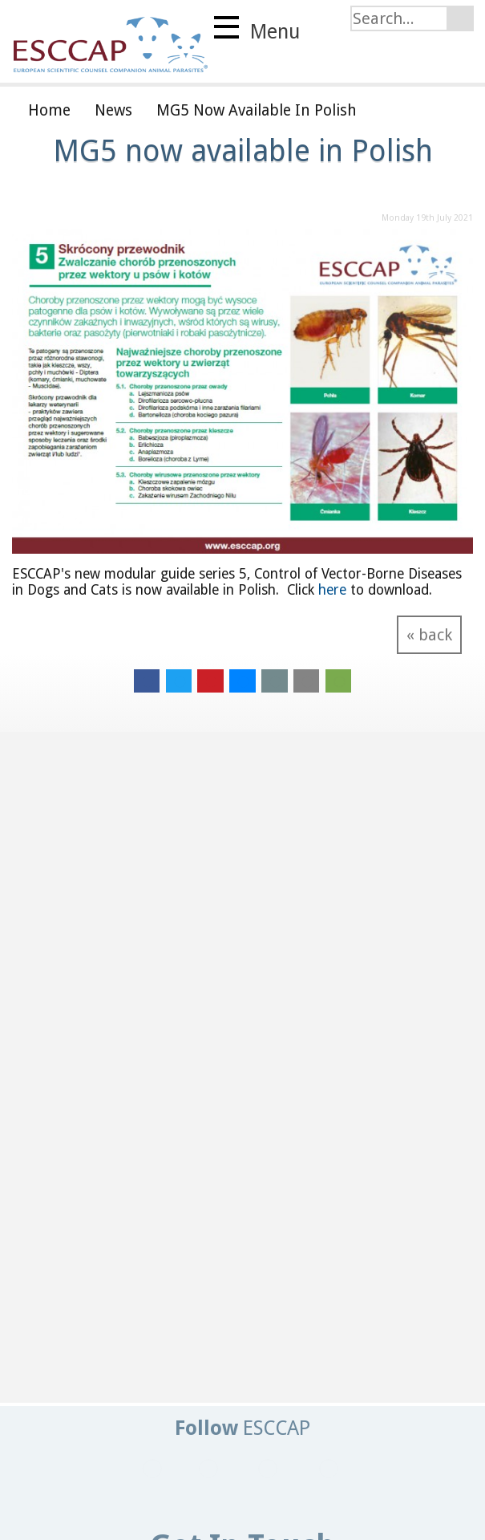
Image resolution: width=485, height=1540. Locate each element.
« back (429, 634)
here (332, 590)
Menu (257, 29)
